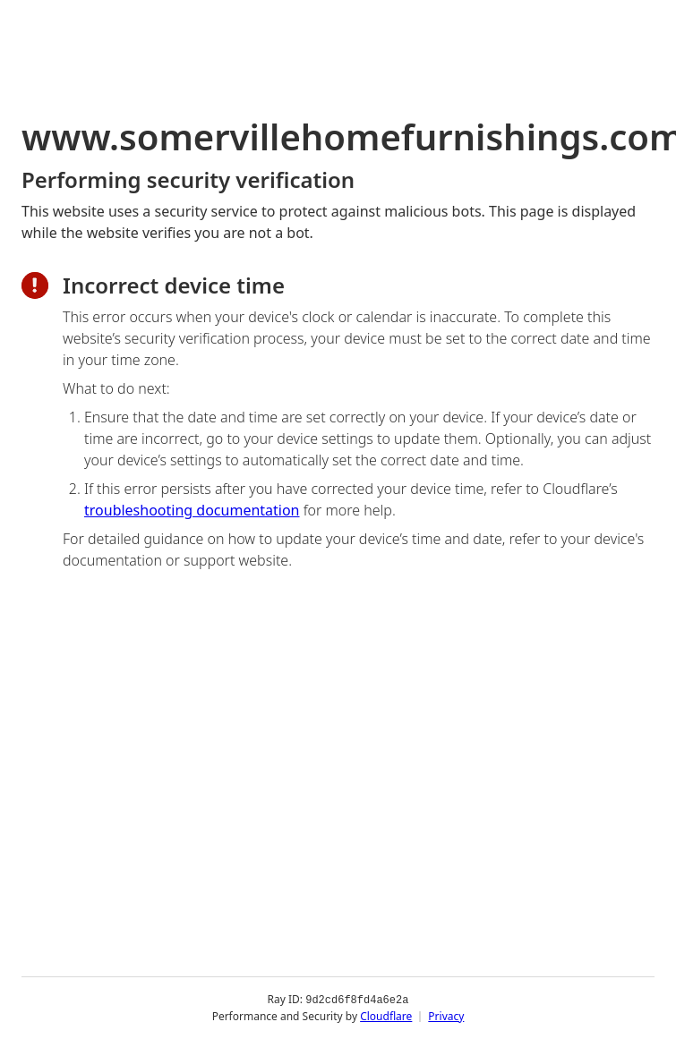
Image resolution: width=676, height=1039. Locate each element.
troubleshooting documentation (192, 510)
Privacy (446, 1016)
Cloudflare (386, 1016)
